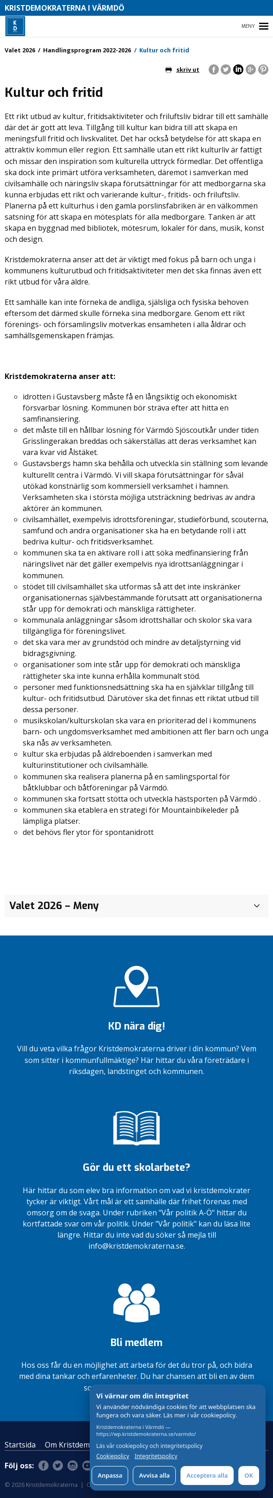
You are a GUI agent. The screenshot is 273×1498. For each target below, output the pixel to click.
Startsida (20, 1445)
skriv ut (182, 69)
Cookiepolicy (112, 1456)
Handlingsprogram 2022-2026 (87, 50)
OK (248, 1475)
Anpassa (110, 1475)
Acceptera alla (207, 1475)
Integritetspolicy (156, 1456)
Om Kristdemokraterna (85, 1445)
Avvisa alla (154, 1475)
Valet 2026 (20, 50)
